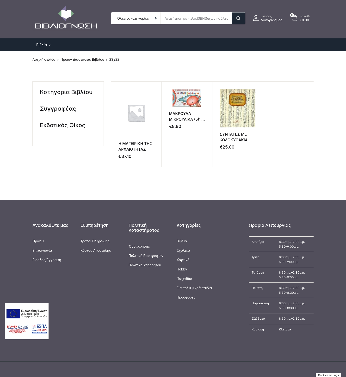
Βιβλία (182, 241)
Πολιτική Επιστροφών (146, 256)
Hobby (182, 269)
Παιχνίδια (184, 278)
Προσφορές (186, 297)
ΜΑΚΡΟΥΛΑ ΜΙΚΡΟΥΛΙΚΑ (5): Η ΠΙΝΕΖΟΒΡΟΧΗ (186, 119)
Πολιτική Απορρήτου (145, 265)
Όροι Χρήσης (139, 246)
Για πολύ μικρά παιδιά (194, 288)
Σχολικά (183, 250)
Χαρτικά (183, 260)
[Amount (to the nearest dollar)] (196, 18)
